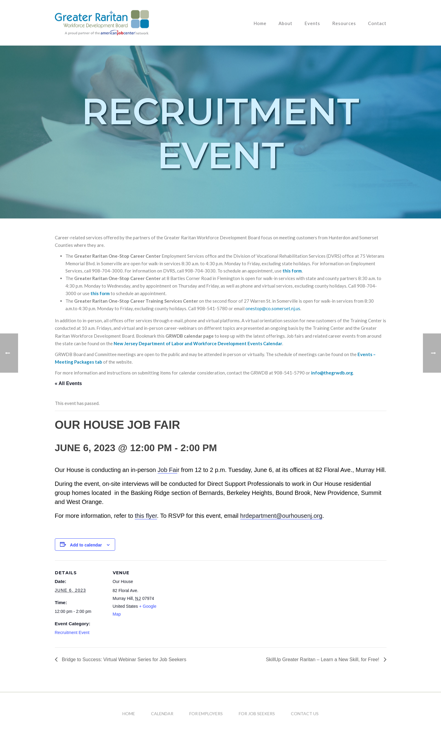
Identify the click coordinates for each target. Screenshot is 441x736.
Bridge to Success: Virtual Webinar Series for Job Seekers (123, 659)
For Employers (206, 713)
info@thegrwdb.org (332, 372)
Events (312, 23)
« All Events (68, 383)
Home (260, 23)
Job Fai (168, 470)
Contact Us (305, 713)
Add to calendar (86, 545)
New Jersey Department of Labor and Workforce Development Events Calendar (198, 343)
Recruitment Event (72, 632)
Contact (377, 23)
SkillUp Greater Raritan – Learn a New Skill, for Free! (323, 659)
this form (292, 270)
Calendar (162, 713)
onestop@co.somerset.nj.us (272, 308)
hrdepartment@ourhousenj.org (281, 515)
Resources (344, 23)
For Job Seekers (257, 713)
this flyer (146, 515)
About (285, 23)
